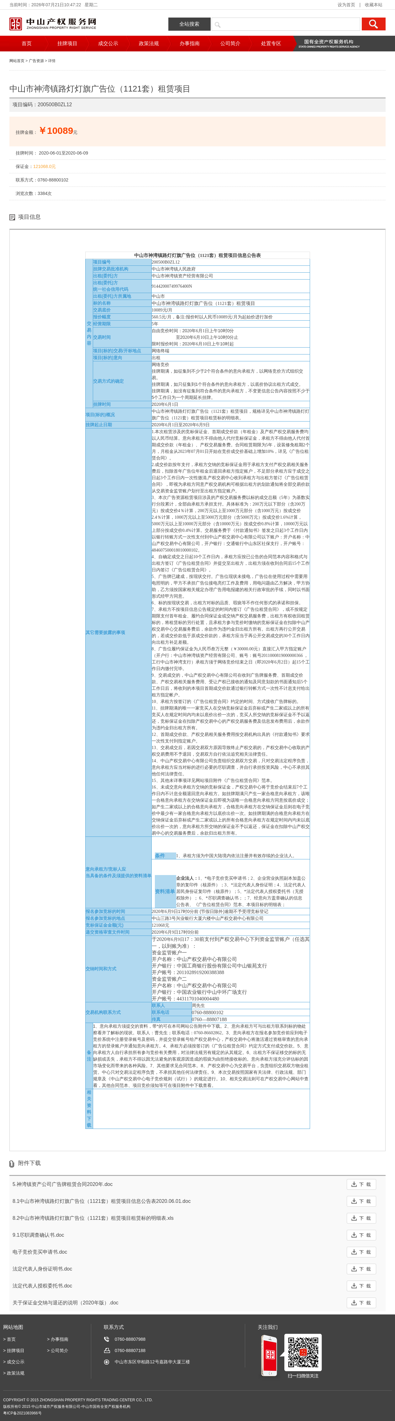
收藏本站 (373, 4)
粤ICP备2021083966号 (22, 1413)
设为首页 (346, 4)
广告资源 (36, 61)
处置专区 (271, 43)
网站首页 (16, 61)
